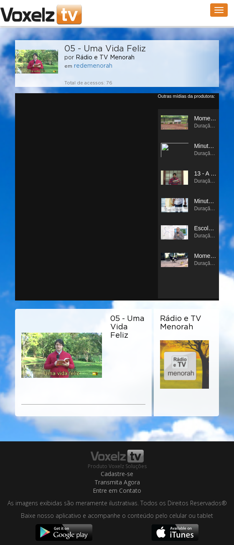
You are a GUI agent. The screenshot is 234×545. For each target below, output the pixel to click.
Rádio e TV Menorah (105, 58)
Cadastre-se (117, 474)
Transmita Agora (117, 482)
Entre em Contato (117, 490)
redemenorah (93, 66)
